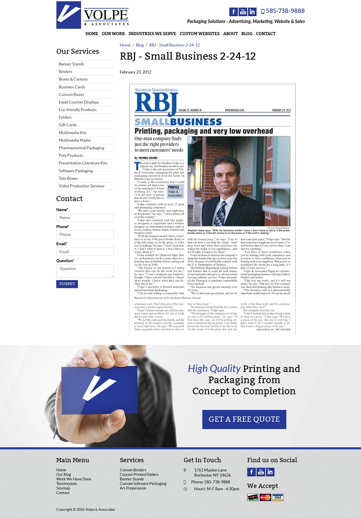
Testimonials (66, 483)
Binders (65, 71)
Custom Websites (199, 33)
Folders (65, 117)
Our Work (113, 33)
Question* (65, 260)
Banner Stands (71, 64)
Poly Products (71, 155)
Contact (265, 33)
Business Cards (72, 87)
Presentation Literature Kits (83, 163)
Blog (247, 33)
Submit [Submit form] (67, 283)
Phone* (62, 226)
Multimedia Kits (73, 132)
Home (92, 33)
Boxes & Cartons (73, 79)
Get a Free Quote (244, 419)
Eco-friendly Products (78, 109)
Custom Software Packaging (143, 483)
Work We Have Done (73, 479)
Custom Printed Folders (139, 474)
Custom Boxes (71, 94)
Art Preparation (133, 488)
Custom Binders (133, 470)
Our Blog (63, 474)
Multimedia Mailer (75, 140)
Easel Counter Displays (79, 102)
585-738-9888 (285, 11)
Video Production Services (81, 186)
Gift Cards (68, 124)
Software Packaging (76, 170)
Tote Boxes (68, 178)
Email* (61, 243)
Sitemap (63, 488)
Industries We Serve (152, 33)
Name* (62, 209)
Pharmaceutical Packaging (81, 147)
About (230, 33)
